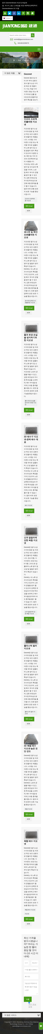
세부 (28, 211)
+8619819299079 (23, 43)
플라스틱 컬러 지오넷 (30, 712)
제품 (19, 60)
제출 (27, 999)
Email (29, 206)
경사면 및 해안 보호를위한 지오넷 (30, 301)
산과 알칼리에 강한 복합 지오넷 (30, 612)
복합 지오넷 (28, 809)
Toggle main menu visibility (39, 48)
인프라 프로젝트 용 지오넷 (30, 199)
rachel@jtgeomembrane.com (23, 39)
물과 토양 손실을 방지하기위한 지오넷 (30, 402)
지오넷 (27, 914)
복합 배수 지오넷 (30, 910)
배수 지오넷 (28, 505)
